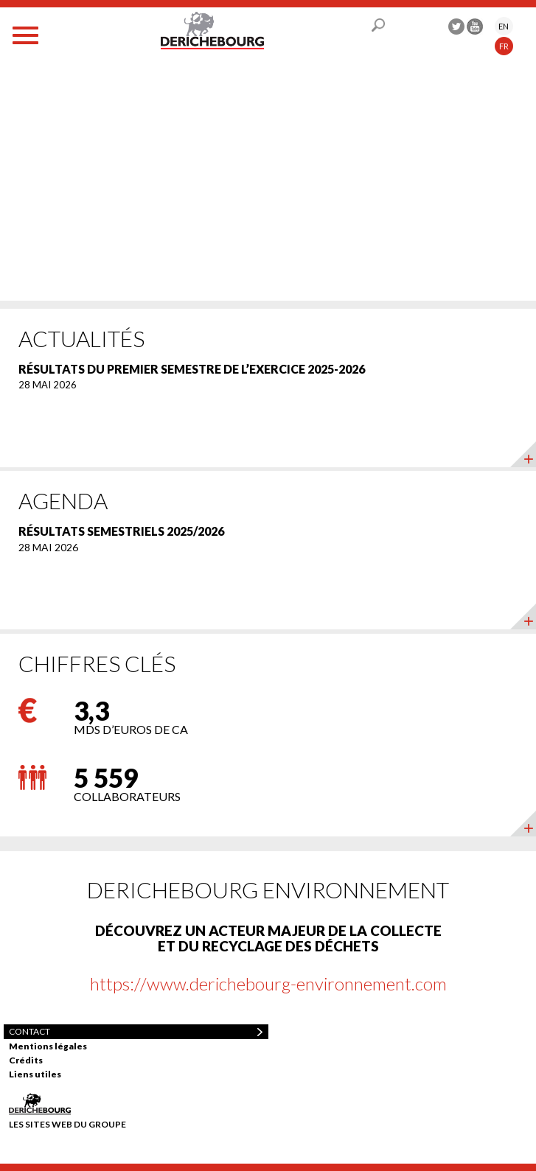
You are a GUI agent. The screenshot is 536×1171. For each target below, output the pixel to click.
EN (503, 26)
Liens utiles (35, 1074)
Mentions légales (48, 1046)
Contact (29, 1031)
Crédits (26, 1060)
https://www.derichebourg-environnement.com (268, 983)
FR (504, 46)
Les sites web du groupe (67, 1124)
